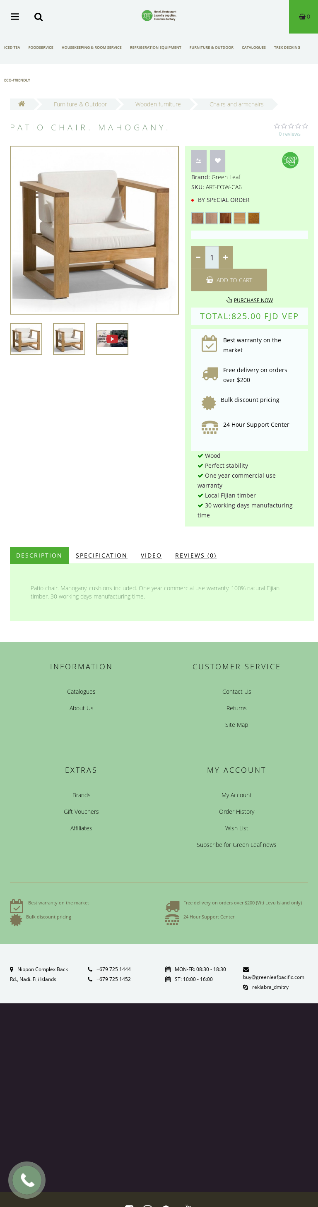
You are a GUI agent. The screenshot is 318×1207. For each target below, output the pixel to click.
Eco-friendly (17, 80)
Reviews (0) (196, 555)
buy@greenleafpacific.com (273, 977)
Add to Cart (229, 280)
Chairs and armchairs (237, 104)
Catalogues (254, 47)
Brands (81, 795)
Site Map (236, 725)
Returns (236, 708)
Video (151, 555)
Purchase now (253, 300)
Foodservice (40, 47)
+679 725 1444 (113, 969)
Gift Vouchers (81, 811)
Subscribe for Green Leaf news (237, 845)
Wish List (236, 828)
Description (39, 555)
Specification (102, 555)
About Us (82, 708)
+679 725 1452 (113, 979)
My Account (237, 795)
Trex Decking (287, 47)
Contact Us (236, 691)
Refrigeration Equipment (155, 47)
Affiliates (81, 828)
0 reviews (290, 133)
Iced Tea (12, 47)
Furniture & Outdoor (212, 47)
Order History (236, 811)
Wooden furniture (158, 104)
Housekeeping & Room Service (92, 47)
